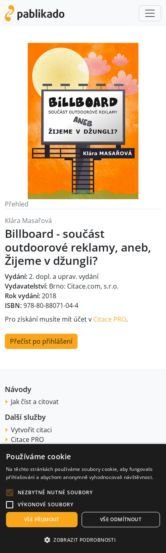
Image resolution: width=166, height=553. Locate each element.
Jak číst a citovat (35, 401)
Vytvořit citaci (31, 429)
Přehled (17, 204)
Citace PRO (109, 319)
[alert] (83, 498)
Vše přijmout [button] (41, 519)
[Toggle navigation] (150, 13)
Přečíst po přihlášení (41, 341)
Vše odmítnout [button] (120, 519)
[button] (10, 493)
